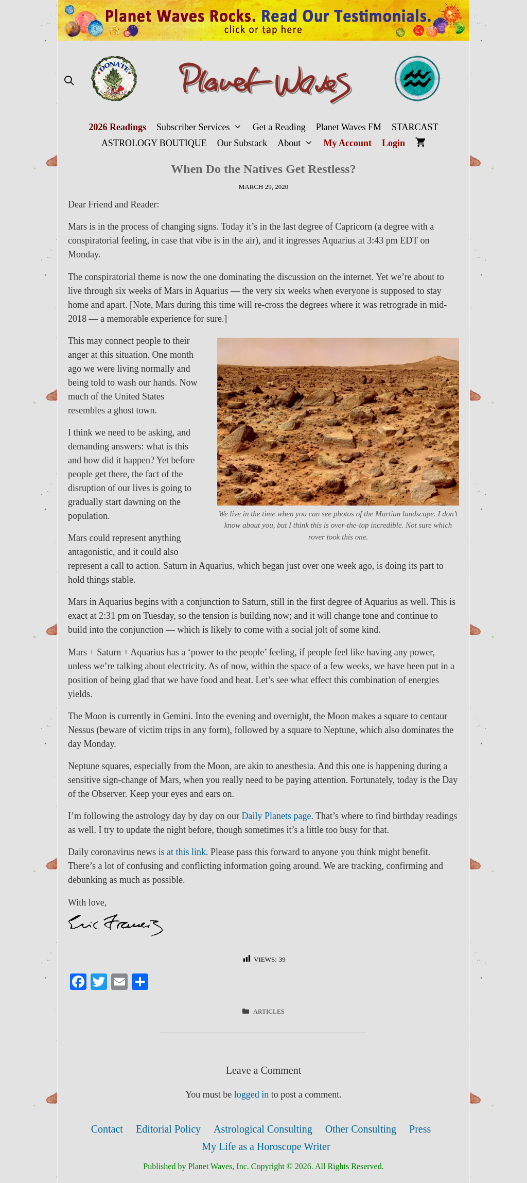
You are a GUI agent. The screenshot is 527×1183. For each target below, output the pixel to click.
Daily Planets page (276, 816)
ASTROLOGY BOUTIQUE (154, 143)
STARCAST (415, 127)
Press (420, 1129)
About (297, 143)
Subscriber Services (202, 127)
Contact (107, 1129)
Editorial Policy (168, 1129)
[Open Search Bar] (69, 81)
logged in (251, 1094)
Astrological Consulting (263, 1129)
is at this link (182, 852)
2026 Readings (117, 127)
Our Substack (242, 143)
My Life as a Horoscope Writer (266, 1146)
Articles (269, 1011)
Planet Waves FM (348, 127)
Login (393, 143)
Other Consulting (360, 1129)
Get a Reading (279, 127)
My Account (348, 143)
